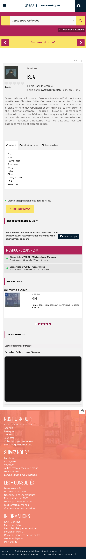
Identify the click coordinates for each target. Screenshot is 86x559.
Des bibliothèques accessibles (20, 528)
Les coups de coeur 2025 (18, 501)
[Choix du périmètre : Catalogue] (5, 20)
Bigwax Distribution (49, 90)
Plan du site (10, 541)
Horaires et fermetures (16, 491)
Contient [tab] (11, 145)
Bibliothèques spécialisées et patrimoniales (35, 551)
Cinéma (8, 434)
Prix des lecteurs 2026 (16, 498)
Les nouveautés (12, 488)
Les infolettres (11, 471)
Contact (15, 521)
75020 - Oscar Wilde (34, 266)
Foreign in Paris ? (13, 531)
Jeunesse (9, 438)
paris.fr (4, 551)
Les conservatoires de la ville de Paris (19, 554)
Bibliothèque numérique (18, 444)
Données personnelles (27, 535)
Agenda (8, 428)
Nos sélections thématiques (19, 495)
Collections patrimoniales (18, 441)
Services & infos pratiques (18, 424)
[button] (80, 6)
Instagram (10, 461)
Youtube (9, 464)
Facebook (9, 458)
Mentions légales (13, 538)
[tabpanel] (43, 169)
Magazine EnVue (13, 525)
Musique (9, 431)
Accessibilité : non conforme (58, 554)
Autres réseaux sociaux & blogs (21, 468)
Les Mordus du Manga (16, 505)
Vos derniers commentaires (19, 508)
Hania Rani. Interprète (40, 86)
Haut (82, 411)
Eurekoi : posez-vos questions (20, 474)
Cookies (8, 535)
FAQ (6, 521)
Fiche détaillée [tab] (50, 145)
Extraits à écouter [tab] (29, 145)
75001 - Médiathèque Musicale (40, 257)
